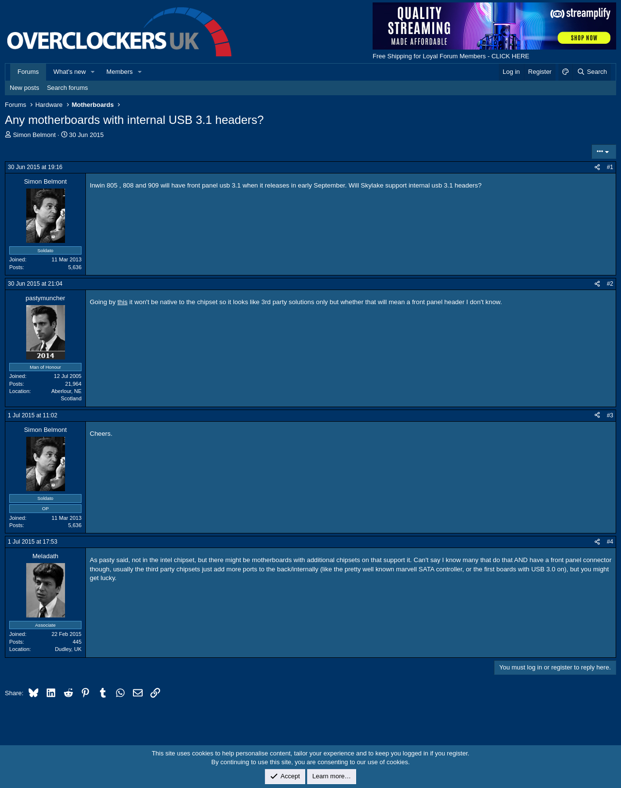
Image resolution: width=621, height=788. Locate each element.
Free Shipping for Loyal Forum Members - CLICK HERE (451, 56)
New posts (24, 87)
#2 (610, 283)
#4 (610, 541)
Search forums (67, 87)
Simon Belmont (34, 134)
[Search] (591, 72)
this (122, 302)
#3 (610, 415)
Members (119, 71)
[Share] (597, 167)
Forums (28, 71)
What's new (69, 71)
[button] (93, 72)
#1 (610, 167)
